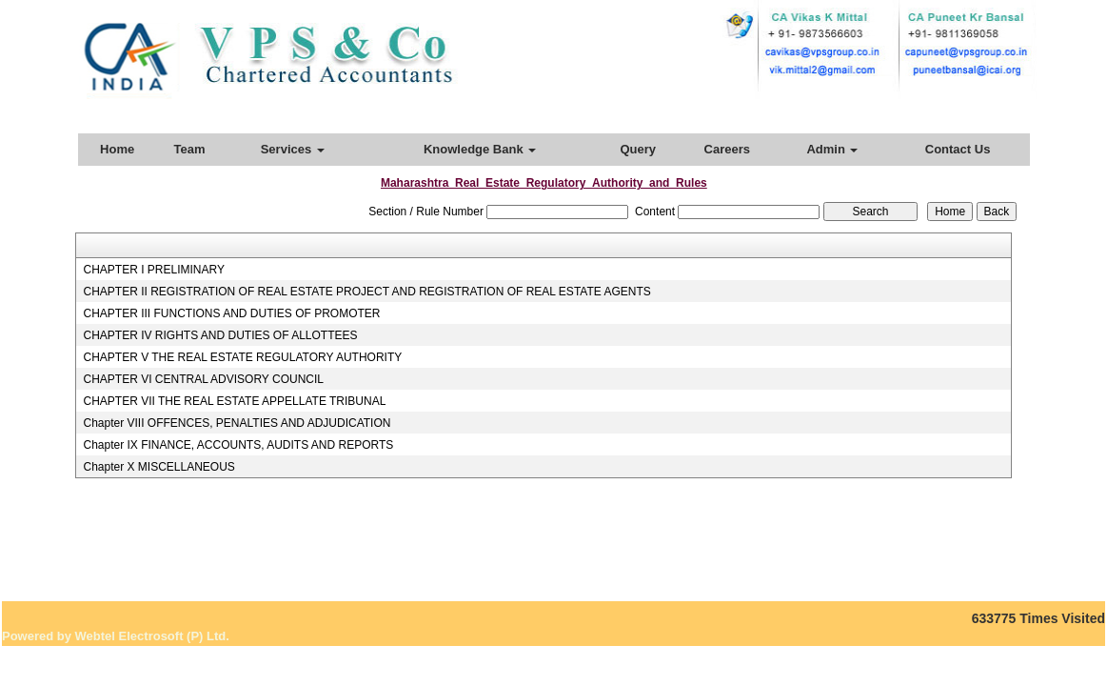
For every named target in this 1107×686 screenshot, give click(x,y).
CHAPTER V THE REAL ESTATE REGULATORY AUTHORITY (242, 357)
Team (190, 149)
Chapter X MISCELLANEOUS (158, 467)
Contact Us (958, 149)
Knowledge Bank (480, 149)
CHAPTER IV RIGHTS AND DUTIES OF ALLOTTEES (220, 335)
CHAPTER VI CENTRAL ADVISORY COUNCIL (203, 379)
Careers (727, 149)
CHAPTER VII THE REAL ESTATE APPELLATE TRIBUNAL (234, 401)
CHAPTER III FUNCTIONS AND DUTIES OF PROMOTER (231, 313)
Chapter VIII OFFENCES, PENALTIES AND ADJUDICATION (236, 423)
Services (293, 149)
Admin (832, 149)
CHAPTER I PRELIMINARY (153, 269)
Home (117, 149)
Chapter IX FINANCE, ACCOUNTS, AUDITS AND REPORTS (238, 445)
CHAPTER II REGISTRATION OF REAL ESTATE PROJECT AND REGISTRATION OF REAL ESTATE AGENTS (366, 291)
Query (638, 149)
